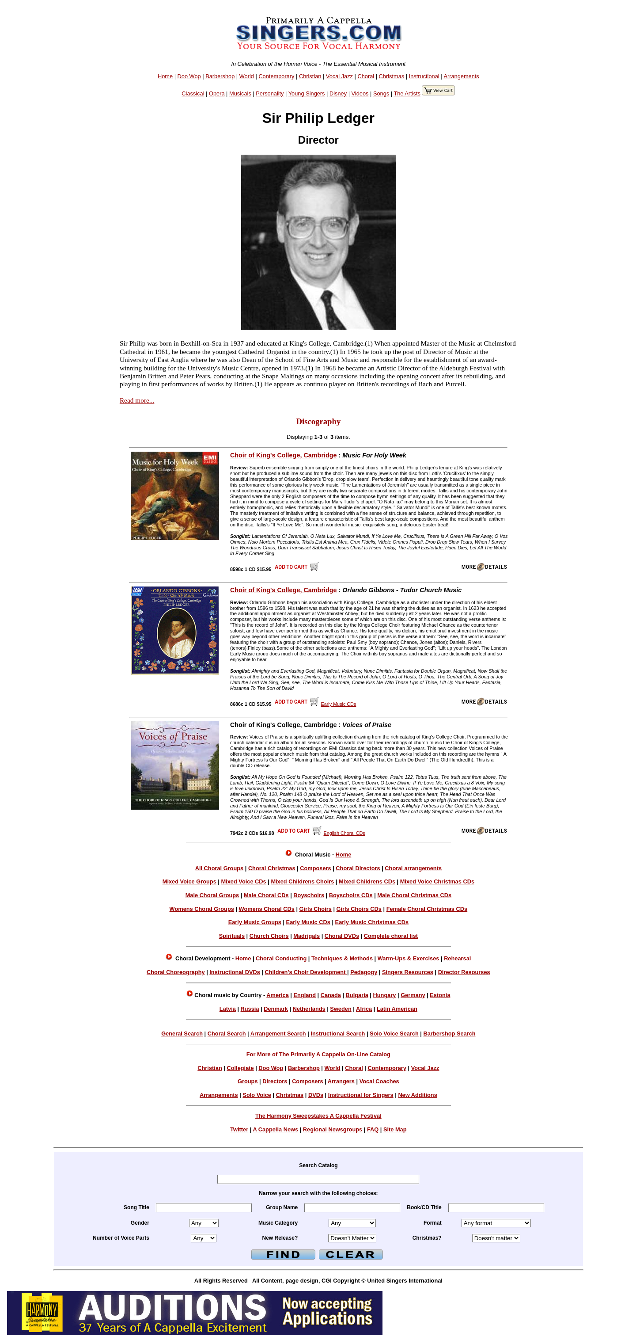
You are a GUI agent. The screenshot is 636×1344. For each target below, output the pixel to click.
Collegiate (240, 1068)
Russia (250, 1008)
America (277, 995)
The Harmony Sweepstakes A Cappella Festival (318, 1115)
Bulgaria (357, 995)
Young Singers (306, 93)
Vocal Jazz (339, 76)
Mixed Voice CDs (243, 881)
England (304, 995)
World (246, 76)
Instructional (424, 76)
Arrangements (461, 76)
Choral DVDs (342, 936)
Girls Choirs (315, 909)
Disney (338, 93)
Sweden (340, 1008)
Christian (310, 76)
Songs (381, 93)
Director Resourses (464, 972)
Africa (364, 1008)
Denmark (276, 1008)
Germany (413, 995)
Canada (331, 995)
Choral (365, 76)
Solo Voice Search (394, 1033)
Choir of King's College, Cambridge (283, 455)
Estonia (440, 995)
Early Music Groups (254, 922)
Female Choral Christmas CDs (426, 909)
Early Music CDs (308, 922)
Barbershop (220, 76)
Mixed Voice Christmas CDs (437, 881)
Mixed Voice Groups (189, 881)
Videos (360, 93)
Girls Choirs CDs (359, 909)
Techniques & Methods (342, 958)
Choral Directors (358, 868)
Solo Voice (256, 1095)
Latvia (228, 1008)
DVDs (315, 1095)
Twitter (239, 1129)
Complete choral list (391, 936)
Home (165, 76)
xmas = (496, 1238)
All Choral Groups (219, 868)
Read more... (137, 400)
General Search (182, 1033)
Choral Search (227, 1033)
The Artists (407, 93)
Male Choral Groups (212, 895)
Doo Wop (189, 76)
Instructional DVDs (234, 972)
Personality (270, 93)
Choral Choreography (176, 972)
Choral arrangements (413, 868)
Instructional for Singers (361, 1095)
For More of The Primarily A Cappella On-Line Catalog (318, 1054)
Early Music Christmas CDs (372, 922)
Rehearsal (457, 958)
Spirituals (232, 936)
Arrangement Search (278, 1033)
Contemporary (276, 76)
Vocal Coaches (379, 1081)
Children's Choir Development (306, 972)
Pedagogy (363, 972)
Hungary (384, 995)
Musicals (240, 93)
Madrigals (306, 936)
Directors (274, 1081)
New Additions (417, 1095)
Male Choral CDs (266, 895)
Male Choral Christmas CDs (414, 895)
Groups (248, 1081)
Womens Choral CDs (267, 909)
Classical (193, 93)
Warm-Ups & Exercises (408, 958)
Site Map (395, 1129)
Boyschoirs (308, 895)
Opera (217, 93)
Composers (315, 868)
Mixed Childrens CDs (367, 881)
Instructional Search (337, 1033)
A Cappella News (275, 1129)
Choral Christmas (271, 868)
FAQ (373, 1129)
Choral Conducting (281, 958)
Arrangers (341, 1081)
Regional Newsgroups (332, 1129)
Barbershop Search (450, 1033)
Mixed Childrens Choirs (302, 881)
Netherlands (309, 1008)
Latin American (397, 1008)
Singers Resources (407, 972)
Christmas (392, 76)
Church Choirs (269, 936)
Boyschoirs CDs (351, 895)
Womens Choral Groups (202, 909)
